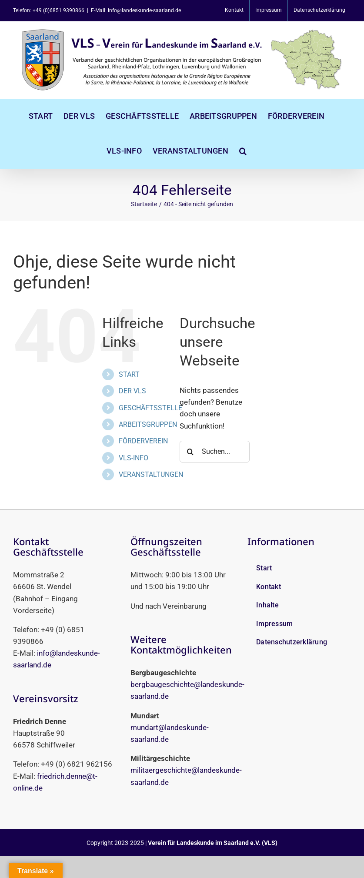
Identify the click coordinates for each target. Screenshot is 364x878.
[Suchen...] (215, 451)
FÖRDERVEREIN (143, 441)
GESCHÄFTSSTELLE (150, 408)
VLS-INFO (133, 458)
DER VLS (132, 391)
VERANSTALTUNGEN (151, 474)
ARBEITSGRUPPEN (148, 424)
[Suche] (190, 451)
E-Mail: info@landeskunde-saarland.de (136, 10)
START (129, 374)
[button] (243, 151)
